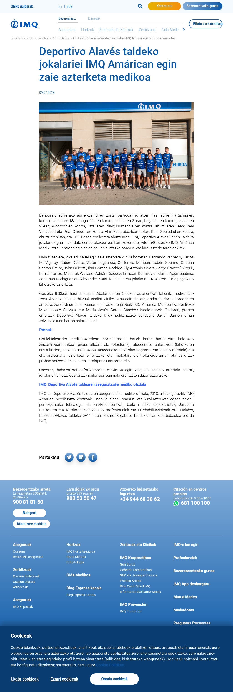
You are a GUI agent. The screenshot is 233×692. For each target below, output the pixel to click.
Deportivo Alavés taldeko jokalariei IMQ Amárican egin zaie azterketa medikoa (130, 38)
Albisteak (78, 38)
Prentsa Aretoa (60, 38)
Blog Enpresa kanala (83, 588)
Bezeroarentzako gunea (196, 570)
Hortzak (87, 29)
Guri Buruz (127, 564)
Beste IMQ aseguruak (28, 557)
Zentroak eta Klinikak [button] (138, 544)
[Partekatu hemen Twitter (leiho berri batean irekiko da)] (69, 457)
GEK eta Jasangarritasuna (138, 575)
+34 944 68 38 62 (140, 499)
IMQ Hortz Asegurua (80, 551)
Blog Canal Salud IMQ (135, 586)
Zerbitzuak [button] (22, 569)
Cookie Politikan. (110, 665)
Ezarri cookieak (64, 679)
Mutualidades (185, 597)
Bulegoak (29, 513)
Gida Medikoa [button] (78, 575)
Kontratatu (169, 6)
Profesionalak (196, 557)
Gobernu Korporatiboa (136, 570)
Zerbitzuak (147, 29)
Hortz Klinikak (76, 557)
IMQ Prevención (133, 604)
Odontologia (75, 562)
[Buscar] (140, 6)
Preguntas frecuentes (196, 622)
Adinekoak (20, 587)
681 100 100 (200, 503)
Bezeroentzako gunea (202, 6)
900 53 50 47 (81, 498)
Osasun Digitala (24, 581)
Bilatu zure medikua (207, 23)
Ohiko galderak (22, 6)
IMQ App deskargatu (196, 583)
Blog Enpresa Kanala (81, 595)
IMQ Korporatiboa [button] (135, 558)
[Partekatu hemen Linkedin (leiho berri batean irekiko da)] (81, 457)
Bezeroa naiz (67, 18)
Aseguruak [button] (22, 544)
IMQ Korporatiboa (38, 38)
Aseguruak (67, 29)
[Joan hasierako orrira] (34, 24)
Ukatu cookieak (24, 679)
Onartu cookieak (114, 679)
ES (60, 6)
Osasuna (19, 551)
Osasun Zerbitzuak (26, 576)
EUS (69, 6)
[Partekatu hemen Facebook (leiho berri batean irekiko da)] (92, 457)
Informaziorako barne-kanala (140, 592)
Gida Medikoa (172, 29)
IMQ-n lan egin (185, 544)
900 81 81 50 (28, 502)
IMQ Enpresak (23, 607)
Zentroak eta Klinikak (116, 29)
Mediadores (196, 609)
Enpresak (94, 18)
